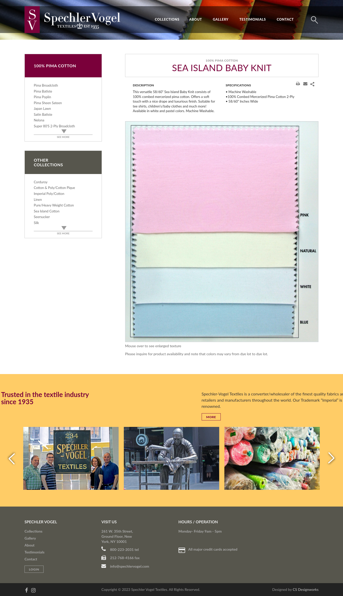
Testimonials (252, 19)
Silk (36, 223)
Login (34, 569)
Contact (285, 19)
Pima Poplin (42, 97)
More (329, 417)
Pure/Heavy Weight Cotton (54, 205)
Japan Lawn (42, 108)
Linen (38, 199)
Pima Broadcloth (46, 85)
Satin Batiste (43, 114)
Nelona (39, 120)
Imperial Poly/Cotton (49, 194)
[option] (222, 232)
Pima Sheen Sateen (48, 103)
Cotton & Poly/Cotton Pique (54, 188)
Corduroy (40, 182)
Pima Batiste (43, 91)
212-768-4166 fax (120, 558)
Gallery (220, 19)
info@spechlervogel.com (125, 566)
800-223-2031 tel (120, 549)
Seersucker (42, 217)
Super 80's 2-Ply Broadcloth (54, 126)
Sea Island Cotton (46, 211)
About (195, 19)
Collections (167, 19)
